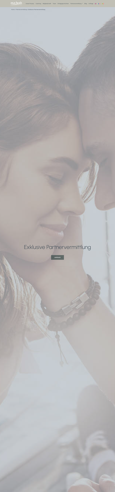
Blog (85, 3)
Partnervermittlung (76, 3)
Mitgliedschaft (47, 3)
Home (13, 9)
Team (54, 3)
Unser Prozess (30, 3)
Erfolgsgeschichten (63, 3)
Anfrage (91, 3)
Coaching (38, 3)
